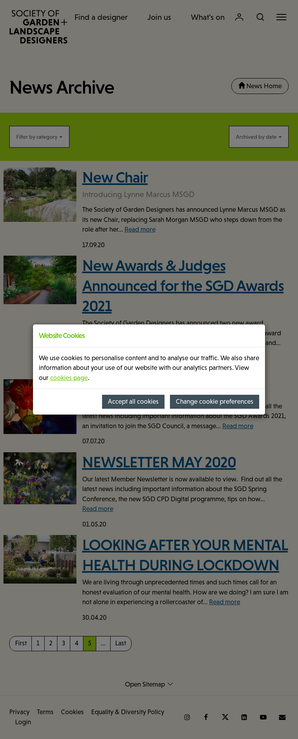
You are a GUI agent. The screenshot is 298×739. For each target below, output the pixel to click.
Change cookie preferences (214, 401)
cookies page (69, 378)
